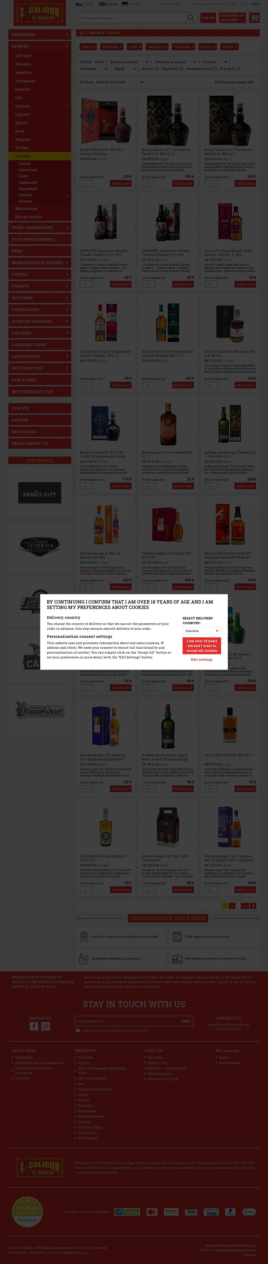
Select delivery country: (198, 620)
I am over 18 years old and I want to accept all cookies (202, 646)
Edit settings (202, 659)
